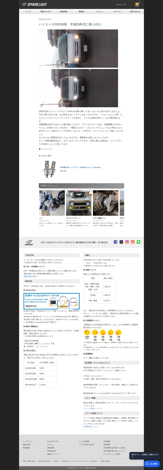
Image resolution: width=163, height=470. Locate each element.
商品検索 (63, 11)
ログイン (121, 5)
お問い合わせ (135, 11)
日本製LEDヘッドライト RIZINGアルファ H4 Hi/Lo (80, 167)
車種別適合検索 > (31, 276)
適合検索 (26, 448)
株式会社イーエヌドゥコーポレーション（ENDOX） (80, 461)
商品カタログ (45, 11)
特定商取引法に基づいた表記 (114, 448)
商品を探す (27, 445)
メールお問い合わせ (86, 445)
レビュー (50, 445)
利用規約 (107, 445)
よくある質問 (84, 441)
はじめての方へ (53, 441)
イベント (99, 11)
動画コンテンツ (53, 454)
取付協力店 (51, 451)
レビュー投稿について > (93, 408)
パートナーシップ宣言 (112, 454)
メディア (117, 11)
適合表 (81, 11)
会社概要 (107, 441)
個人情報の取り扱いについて (114, 451)
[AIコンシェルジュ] (152, 464)
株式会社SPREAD (44, 461)
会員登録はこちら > (91, 426)
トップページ (28, 441)
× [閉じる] (158, 454)
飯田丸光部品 (105, 461)
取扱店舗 (50, 448)
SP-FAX (56, 461)
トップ (28, 11)
